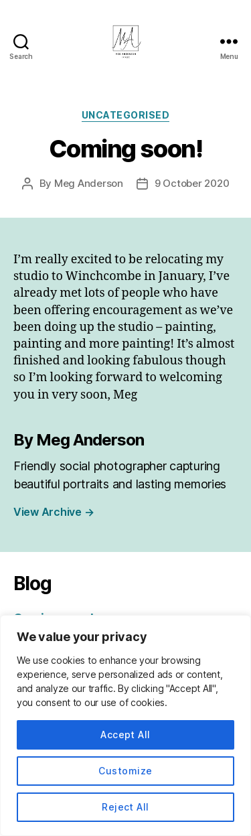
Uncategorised (126, 115)
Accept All (125, 734)
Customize (125, 770)
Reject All (125, 807)
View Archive (53, 511)
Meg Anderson (88, 183)
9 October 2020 (192, 183)
